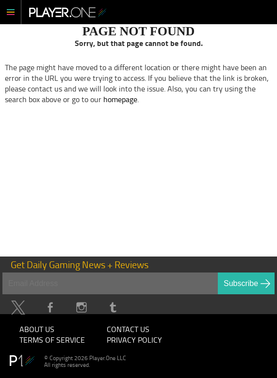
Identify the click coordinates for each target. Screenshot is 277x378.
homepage (120, 99)
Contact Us (128, 329)
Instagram (81, 307)
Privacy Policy (134, 339)
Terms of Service (52, 339)
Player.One (67, 12)
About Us (36, 329)
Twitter (18, 307)
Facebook (49, 307)
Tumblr (113, 307)
